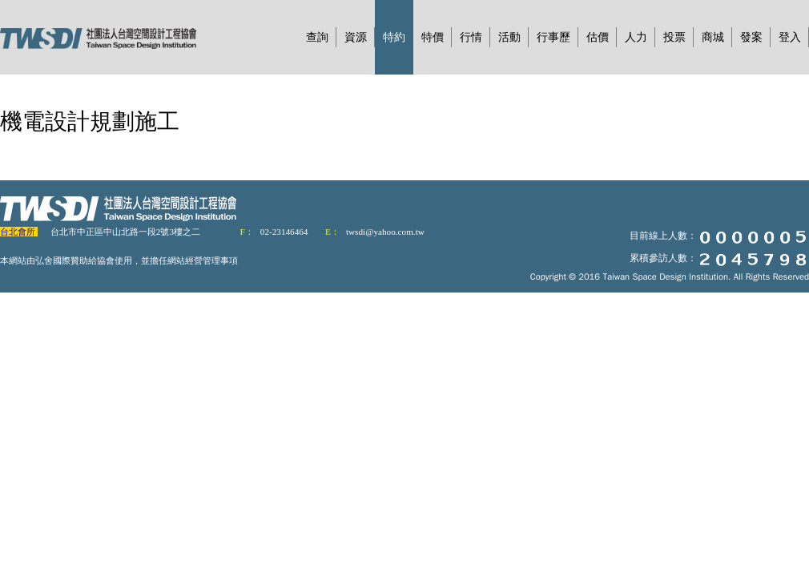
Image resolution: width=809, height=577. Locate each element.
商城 (713, 37)
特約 (394, 37)
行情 (471, 37)
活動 (509, 37)
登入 (790, 37)
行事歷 (553, 37)
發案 (751, 37)
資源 (355, 37)
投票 (674, 37)
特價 (432, 37)
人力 (636, 37)
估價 (597, 37)
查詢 (317, 37)
